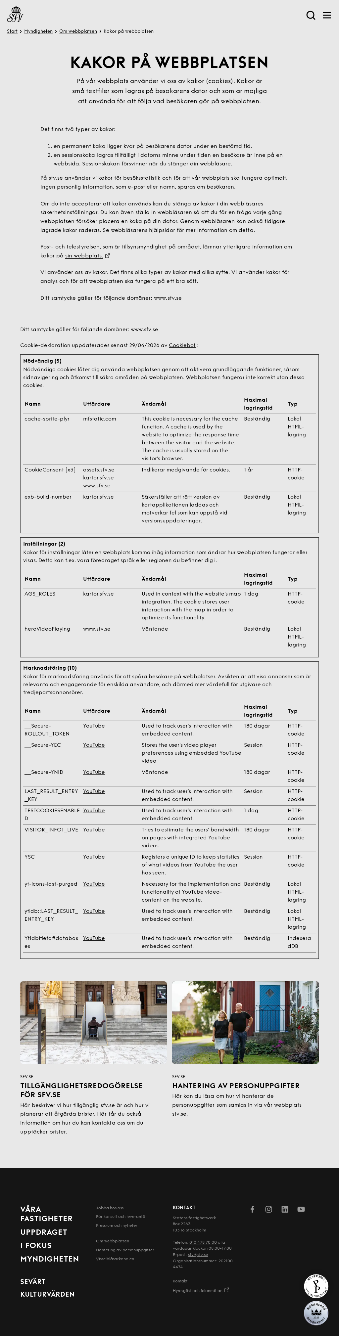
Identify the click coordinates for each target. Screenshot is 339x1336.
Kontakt (180, 1281)
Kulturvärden (47, 1294)
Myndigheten (38, 31)
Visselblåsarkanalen (115, 1259)
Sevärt (33, 1282)
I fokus (36, 1246)
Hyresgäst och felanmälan (201, 1290)
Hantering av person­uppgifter (125, 1250)
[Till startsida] (15, 15)
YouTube (94, 726)
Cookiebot (182, 345)
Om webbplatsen (78, 31)
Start (12, 31)
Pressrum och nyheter (116, 1226)
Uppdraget (43, 1233)
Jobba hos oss (109, 1208)
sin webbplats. (84, 256)
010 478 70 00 (203, 1243)
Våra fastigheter (46, 1215)
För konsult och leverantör (121, 1217)
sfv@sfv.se (198, 1255)
